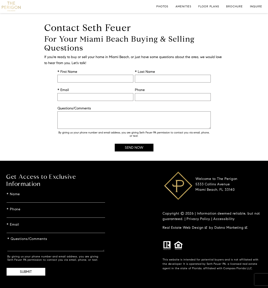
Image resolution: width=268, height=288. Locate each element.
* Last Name (145, 72)
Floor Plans (208, 6)
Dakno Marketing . (231, 227)
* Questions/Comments (27, 239)
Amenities (183, 6)
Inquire (256, 6)
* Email (63, 90)
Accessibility (224, 219)
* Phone (14, 209)
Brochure (234, 6)
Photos (162, 6)
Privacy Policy (198, 219)
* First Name (67, 72)
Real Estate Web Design (185, 227)
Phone (140, 90)
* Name (13, 194)
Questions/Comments (74, 108)
